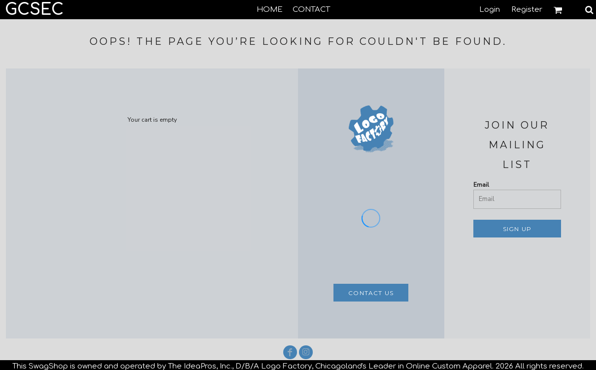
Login (489, 9)
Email (481, 185)
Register (526, 9)
